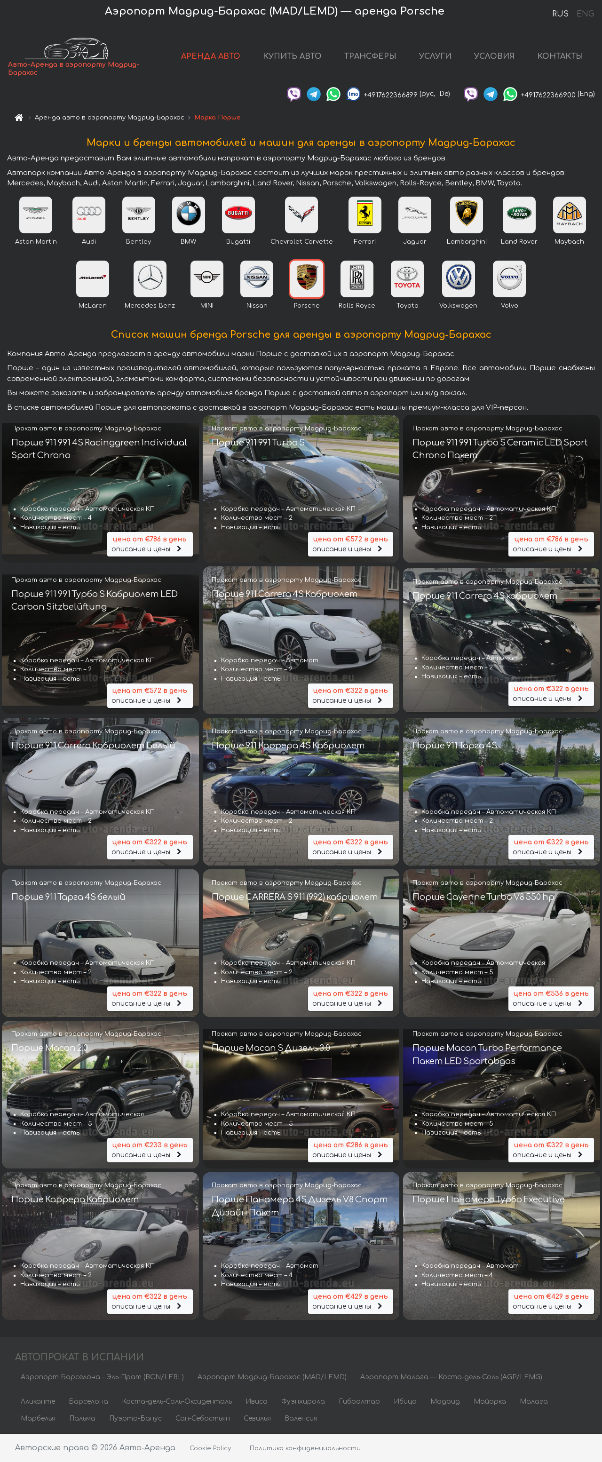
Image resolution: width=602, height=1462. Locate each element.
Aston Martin (36, 241)
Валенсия (301, 1418)
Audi (89, 241)
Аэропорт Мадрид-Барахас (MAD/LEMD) (272, 1377)
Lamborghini (467, 241)
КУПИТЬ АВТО (292, 56)
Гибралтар (359, 1401)
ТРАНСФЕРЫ (370, 56)
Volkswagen (458, 305)
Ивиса (257, 1401)
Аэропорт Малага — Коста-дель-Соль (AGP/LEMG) (451, 1377)
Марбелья (38, 1418)
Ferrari (365, 241)
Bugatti (238, 241)
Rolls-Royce (357, 305)
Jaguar (415, 241)
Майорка (490, 1401)
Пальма (82, 1418)
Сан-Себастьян (202, 1418)
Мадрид (445, 1401)
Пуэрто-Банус (135, 1418)
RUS (560, 14)
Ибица (405, 1401)
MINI (207, 305)
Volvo (509, 305)
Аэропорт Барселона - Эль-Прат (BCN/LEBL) (102, 1377)
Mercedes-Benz (150, 305)
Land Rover (519, 241)
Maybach (569, 241)
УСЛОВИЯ (494, 56)
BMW (188, 241)
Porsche (307, 305)
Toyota (407, 305)
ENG (585, 14)
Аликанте (38, 1401)
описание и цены (150, 543)
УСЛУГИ (435, 56)
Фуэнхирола (303, 1401)
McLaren (93, 305)
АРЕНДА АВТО (210, 56)
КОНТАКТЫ (560, 56)
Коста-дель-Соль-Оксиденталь (177, 1401)
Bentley (138, 241)
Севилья (257, 1418)
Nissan (257, 305)
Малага (534, 1401)
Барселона (88, 1401)
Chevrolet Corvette (301, 241)
